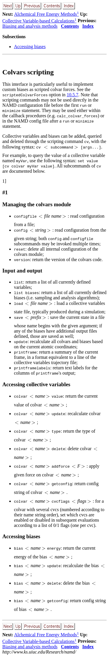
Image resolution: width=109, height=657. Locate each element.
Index (88, 26)
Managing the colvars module (36, 204)
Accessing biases (30, 46)
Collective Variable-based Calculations (39, 20)
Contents (70, 26)
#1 (5, 192)
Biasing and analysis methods (30, 26)
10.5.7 (72, 94)
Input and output (22, 271)
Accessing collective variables (36, 384)
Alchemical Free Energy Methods (46, 14)
